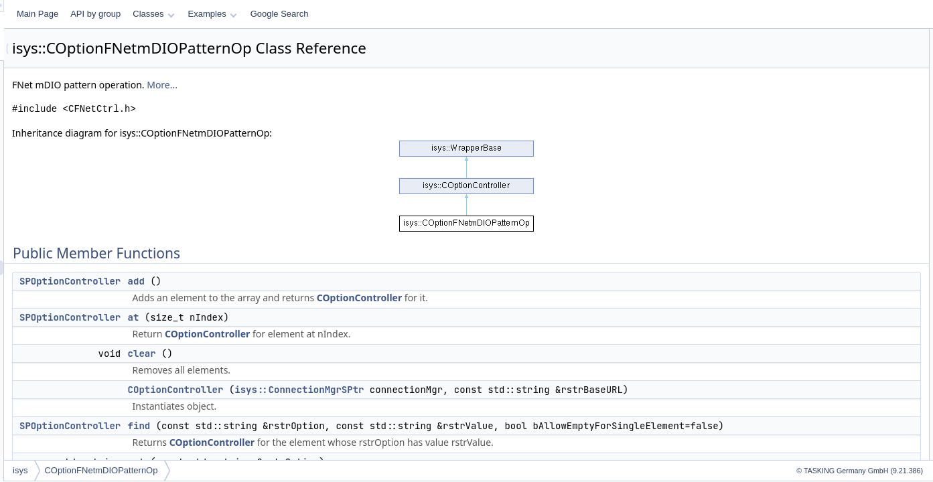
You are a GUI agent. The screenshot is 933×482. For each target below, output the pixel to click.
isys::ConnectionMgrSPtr (466, 390)
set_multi (810, 316)
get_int (806, 154)
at (301, 317)
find (306, 440)
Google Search (447, 14)
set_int (806, 301)
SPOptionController (237, 281)
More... (329, 84)
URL (802, 419)
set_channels (818, 271)
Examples (380, 14)
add (303, 281)
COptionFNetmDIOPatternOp (268, 470)
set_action (812, 242)
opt (800, 198)
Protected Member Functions (835, 433)
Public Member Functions (829, 36)
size (801, 404)
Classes (321, 14)
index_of (809, 183)
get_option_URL (823, 448)
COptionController (526, 297)
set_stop (809, 375)
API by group (263, 14)
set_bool (809, 257)
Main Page (205, 14)
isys (187, 470)
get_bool (809, 139)
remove (807, 213)
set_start (809, 360)
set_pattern (814, 345)
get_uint (808, 168)
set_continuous (821, 286)
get (800, 124)
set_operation (818, 330)
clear (309, 353)
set (799, 227)
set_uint (808, 389)
